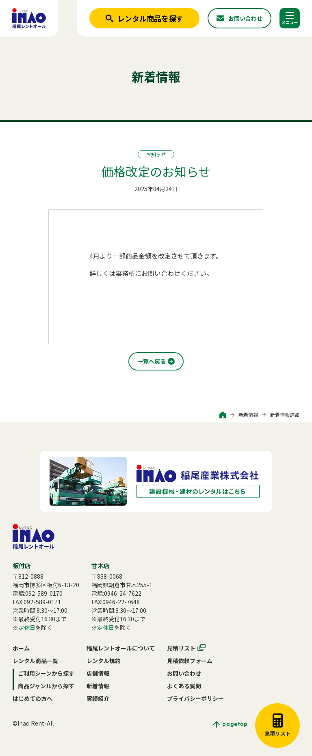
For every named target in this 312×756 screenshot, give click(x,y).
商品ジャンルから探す (46, 686)
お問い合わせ (184, 673)
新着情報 (248, 414)
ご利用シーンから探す (46, 673)
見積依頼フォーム (189, 661)
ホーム (21, 648)
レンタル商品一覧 (35, 661)
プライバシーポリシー (195, 698)
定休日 (26, 627)
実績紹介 (98, 698)
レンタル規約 (104, 661)
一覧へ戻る (151, 361)
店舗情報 (98, 673)
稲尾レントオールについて (121, 648)
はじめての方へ (32, 698)
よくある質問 (184, 686)
